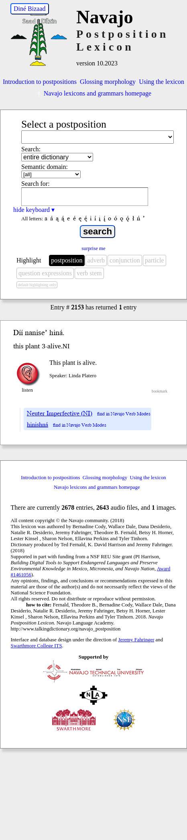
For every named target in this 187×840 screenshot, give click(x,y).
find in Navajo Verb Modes (123, 414)
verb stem (89, 273)
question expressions (45, 273)
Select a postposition (63, 124)
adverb (96, 260)
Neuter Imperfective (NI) (59, 413)
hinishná (37, 424)
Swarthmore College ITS (36, 646)
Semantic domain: (44, 166)
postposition (66, 260)
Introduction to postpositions (40, 81)
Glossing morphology (108, 81)
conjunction (125, 260)
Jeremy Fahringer (136, 640)
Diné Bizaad (30, 8)
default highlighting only (37, 285)
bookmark (159, 391)
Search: (31, 149)
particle (154, 260)
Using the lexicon (161, 81)
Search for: (35, 183)
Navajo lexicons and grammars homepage (93, 93)
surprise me (93, 248)
